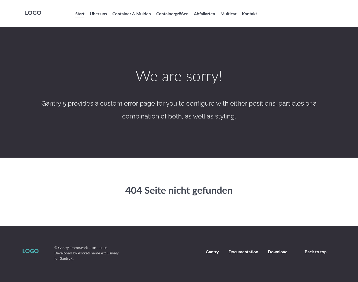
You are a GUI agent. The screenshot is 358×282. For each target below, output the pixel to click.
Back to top (316, 251)
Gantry (212, 251)
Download (278, 251)
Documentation (243, 251)
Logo (33, 12)
